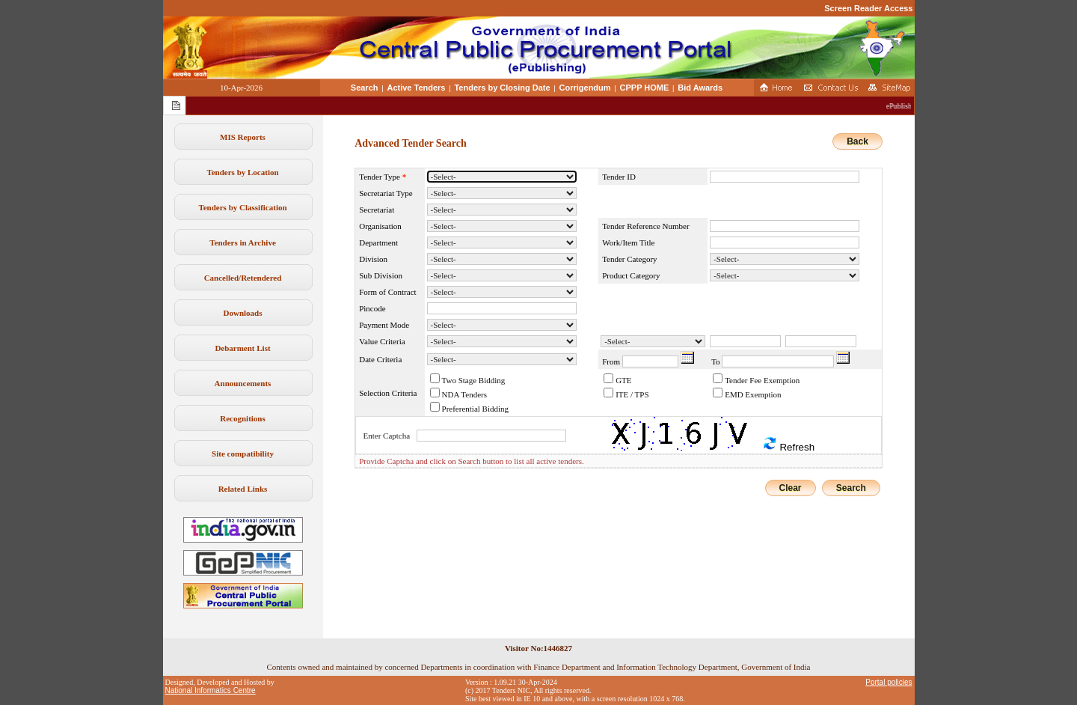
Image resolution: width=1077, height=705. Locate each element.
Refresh (788, 444)
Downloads (243, 312)
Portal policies (888, 682)
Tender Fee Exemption (762, 380)
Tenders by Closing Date (502, 87)
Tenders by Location (242, 172)
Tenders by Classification (242, 207)
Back (857, 141)
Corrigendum (585, 87)
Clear (790, 488)
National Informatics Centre (210, 690)
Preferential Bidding (475, 408)
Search (364, 87)
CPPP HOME (644, 87)
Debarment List (242, 348)
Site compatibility (243, 453)
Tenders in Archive (242, 242)
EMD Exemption (753, 394)
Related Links (243, 488)
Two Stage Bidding (474, 380)
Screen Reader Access (868, 8)
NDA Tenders (464, 394)
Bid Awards (700, 87)
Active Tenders (416, 87)
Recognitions (243, 418)
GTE (623, 380)
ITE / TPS (632, 394)
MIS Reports (243, 136)
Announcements (243, 383)
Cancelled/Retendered (243, 277)
